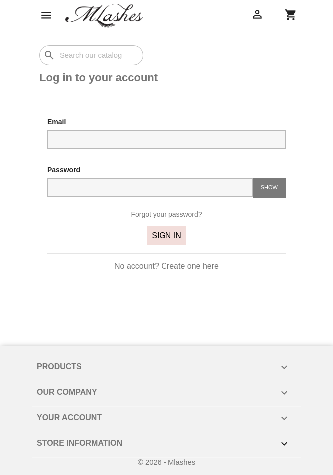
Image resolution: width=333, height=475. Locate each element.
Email (56, 122)
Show (269, 187)
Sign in (166, 235)
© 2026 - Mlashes (166, 462)
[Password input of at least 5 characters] (150, 187)
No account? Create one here (166, 266)
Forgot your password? (166, 214)
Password (63, 170)
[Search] (91, 55)
